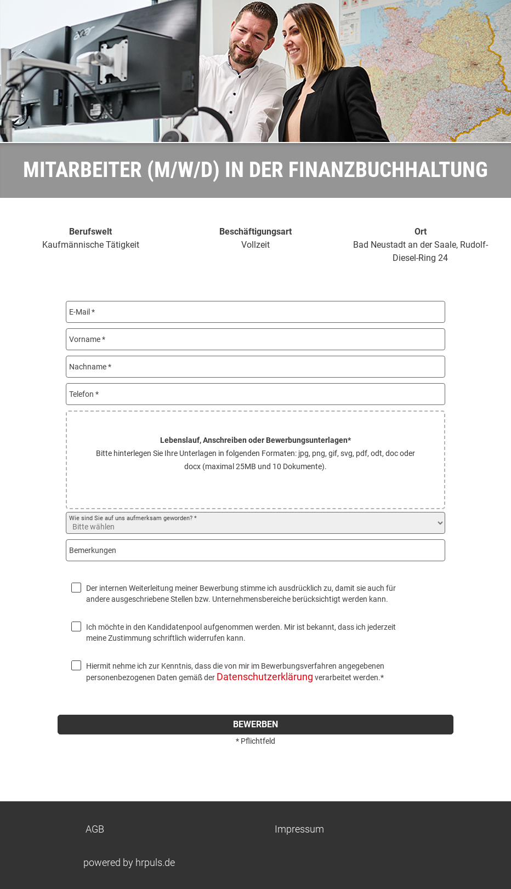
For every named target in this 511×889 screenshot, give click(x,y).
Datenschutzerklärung (265, 676)
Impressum (299, 829)
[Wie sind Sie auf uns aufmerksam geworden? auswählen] (255, 523)
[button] (255, 460)
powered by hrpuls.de (129, 862)
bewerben (255, 724)
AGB (95, 829)
